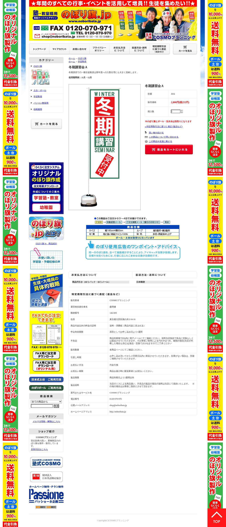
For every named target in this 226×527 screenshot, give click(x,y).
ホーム (72, 58)
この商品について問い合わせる (164, 137)
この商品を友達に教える (160, 141)
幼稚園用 (38, 109)
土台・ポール (40, 90)
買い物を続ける (156, 132)
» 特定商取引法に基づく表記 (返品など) (163, 126)
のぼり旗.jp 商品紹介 (46, 243)
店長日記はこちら (39, 449)
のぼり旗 (46, 75)
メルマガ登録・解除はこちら (46, 421)
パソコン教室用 (41, 103)
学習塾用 (38, 96)
